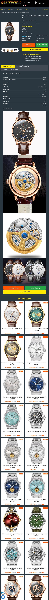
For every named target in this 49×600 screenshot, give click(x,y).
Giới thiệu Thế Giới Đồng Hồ (11, 69)
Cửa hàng (27, 2)
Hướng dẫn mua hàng (23, 66)
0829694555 (41, 3)
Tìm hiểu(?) (28, 36)
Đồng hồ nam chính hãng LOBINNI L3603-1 (12, 328)
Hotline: (35, 49)
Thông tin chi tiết (8, 66)
